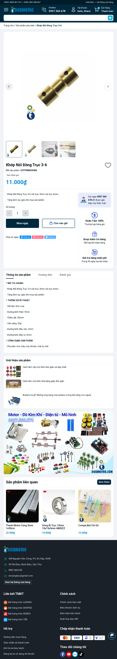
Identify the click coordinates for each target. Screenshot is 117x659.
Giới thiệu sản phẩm (18, 360)
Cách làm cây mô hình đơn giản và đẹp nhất (44, 367)
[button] (108, 86)
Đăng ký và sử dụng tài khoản (19, 654)
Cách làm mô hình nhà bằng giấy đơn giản (43, 381)
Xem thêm (104, 482)
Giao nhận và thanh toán (16, 642)
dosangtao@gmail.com (21, 576)
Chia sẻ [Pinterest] (37, 237)
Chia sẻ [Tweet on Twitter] (49, 237)
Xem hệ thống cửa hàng (17, 582)
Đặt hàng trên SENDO (19, 613)
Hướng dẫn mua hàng (15, 637)
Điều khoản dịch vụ (70, 607)
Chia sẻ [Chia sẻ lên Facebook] (25, 237)
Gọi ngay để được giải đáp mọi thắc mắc (97, 200)
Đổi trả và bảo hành (14, 648)
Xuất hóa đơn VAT (69, 619)
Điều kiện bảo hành (70, 613)
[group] (58, 86)
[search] (110, 17)
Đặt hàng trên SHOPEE (20, 608)
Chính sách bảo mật (70, 602)
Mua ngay (22, 223)
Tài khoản (84, 10)
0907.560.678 (15, 570)
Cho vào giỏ (61, 223)
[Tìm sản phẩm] (58, 18)
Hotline (57, 9)
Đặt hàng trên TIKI (17, 619)
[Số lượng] (17, 213)
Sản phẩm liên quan (22, 482)
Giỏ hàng (105, 10)
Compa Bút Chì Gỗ (88, 525)
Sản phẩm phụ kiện (25, 25)
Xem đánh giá (13, 175)
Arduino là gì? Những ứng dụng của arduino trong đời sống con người (57, 395)
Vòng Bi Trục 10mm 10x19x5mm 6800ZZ (53, 527)
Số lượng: (10, 207)
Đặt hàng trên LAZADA (20, 602)
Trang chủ (9, 25)
